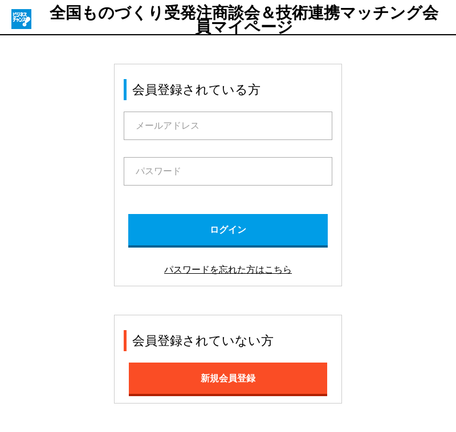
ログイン (228, 229)
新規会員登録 (228, 378)
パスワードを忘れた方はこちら (228, 269)
